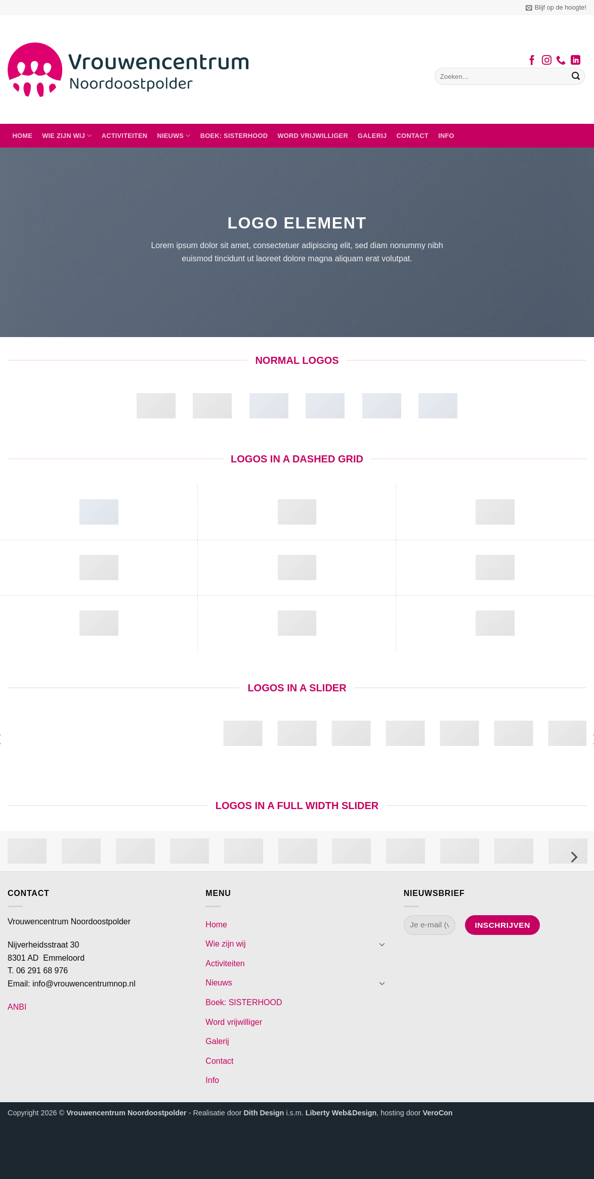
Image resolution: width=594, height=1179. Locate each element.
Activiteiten (125, 135)
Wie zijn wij (67, 135)
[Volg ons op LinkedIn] (575, 61)
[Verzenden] (575, 76)
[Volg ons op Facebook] (532, 61)
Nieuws (173, 135)
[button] (556, 7)
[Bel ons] (561, 61)
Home (22, 135)
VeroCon (437, 1113)
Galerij (372, 135)
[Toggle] (382, 944)
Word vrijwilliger (312, 135)
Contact (413, 135)
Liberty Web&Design (341, 1113)
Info (446, 135)
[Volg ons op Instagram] (546, 61)
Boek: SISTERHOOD (234, 135)
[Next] (573, 857)
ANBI (17, 1007)
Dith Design (263, 1113)
